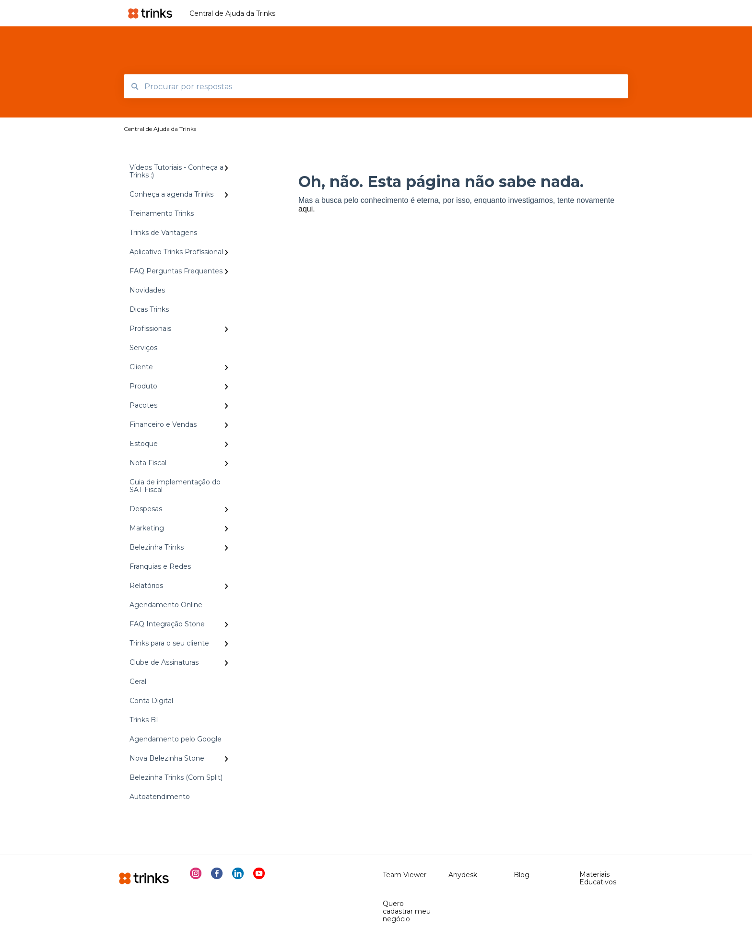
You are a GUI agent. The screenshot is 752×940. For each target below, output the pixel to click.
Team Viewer (404, 875)
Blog (521, 875)
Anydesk (462, 875)
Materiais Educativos (597, 878)
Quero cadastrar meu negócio (407, 911)
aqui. (306, 209)
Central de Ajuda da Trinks (232, 13)
